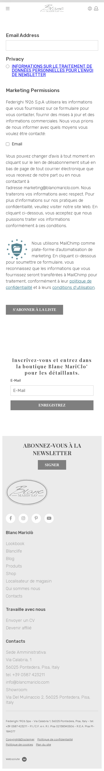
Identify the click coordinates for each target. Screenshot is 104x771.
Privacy (16, 59)
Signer (52, 465)
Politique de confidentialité (55, 739)
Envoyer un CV (20, 620)
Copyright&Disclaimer (20, 739)
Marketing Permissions (33, 90)
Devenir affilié (19, 628)
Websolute (16, 759)
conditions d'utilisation (73, 287)
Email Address (24, 35)
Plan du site (43, 744)
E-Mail (16, 381)
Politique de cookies (19, 744)
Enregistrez (52, 405)
